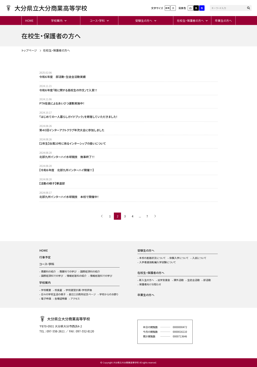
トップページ (29, 50)
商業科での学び (68, 271)
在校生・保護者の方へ (190, 20)
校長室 (58, 290)
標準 (167, 7)
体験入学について (179, 258)
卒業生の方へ (223, 20)
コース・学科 (97, 20)
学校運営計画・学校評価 (79, 290)
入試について (199, 258)
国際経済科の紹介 (90, 271)
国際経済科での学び (52, 275)
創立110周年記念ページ (82, 294)
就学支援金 (164, 280)
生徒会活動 (193, 280)
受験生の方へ (143, 20)
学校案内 (56, 20)
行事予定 (45, 257)
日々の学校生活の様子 (53, 294)
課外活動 (179, 280)
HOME (29, 20)
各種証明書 (61, 298)
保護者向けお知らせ (150, 284)
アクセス (75, 298)
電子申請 (46, 298)
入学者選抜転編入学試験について (157, 262)
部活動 (207, 280)
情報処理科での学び (101, 275)
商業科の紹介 (48, 271)
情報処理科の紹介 (77, 275)
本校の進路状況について (152, 258)
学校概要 (46, 290)
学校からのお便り (108, 294)
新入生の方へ (146, 280)
